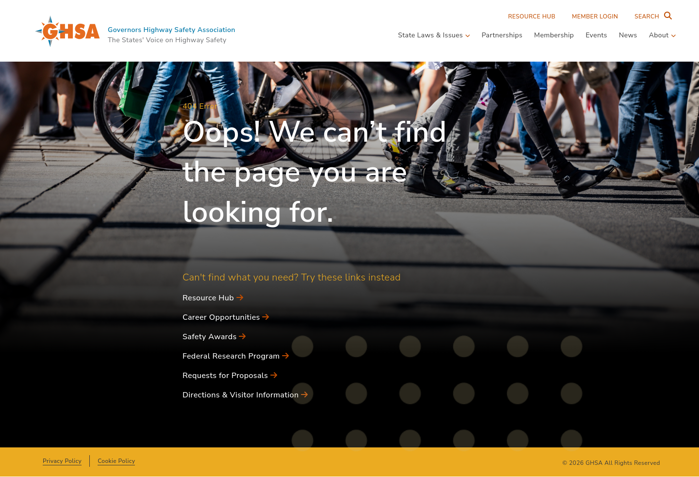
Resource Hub (532, 16)
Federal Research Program (236, 356)
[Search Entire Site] (651, 16)
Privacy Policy (62, 461)
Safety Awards (214, 336)
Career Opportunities (226, 317)
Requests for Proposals (230, 375)
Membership (554, 35)
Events (596, 35)
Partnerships (502, 35)
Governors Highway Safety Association (171, 29)
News (628, 35)
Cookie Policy (116, 461)
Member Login (595, 16)
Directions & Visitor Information (245, 395)
